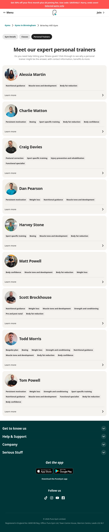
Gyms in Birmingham (26, 26)
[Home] (54, 13)
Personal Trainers (42, 37)
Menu (8, 13)
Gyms (8, 26)
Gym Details (10, 37)
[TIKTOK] (46, 498)
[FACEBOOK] (63, 498)
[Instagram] (51, 498)
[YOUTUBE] (57, 498)
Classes (24, 37)
